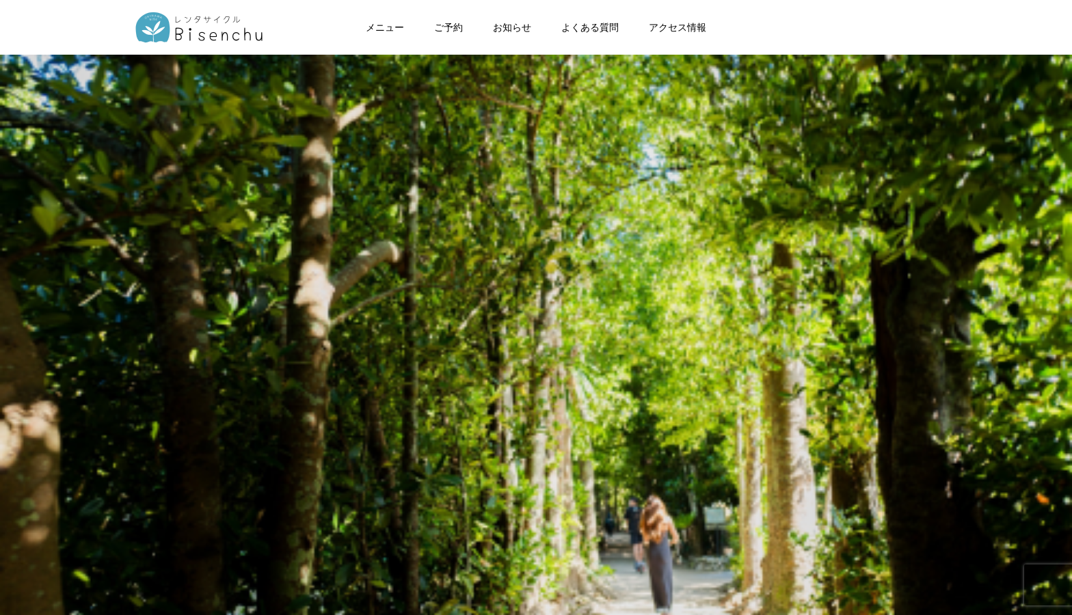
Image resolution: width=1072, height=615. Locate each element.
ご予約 (448, 27)
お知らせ (512, 27)
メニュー (385, 27)
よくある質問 (590, 27)
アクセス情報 (677, 27)
